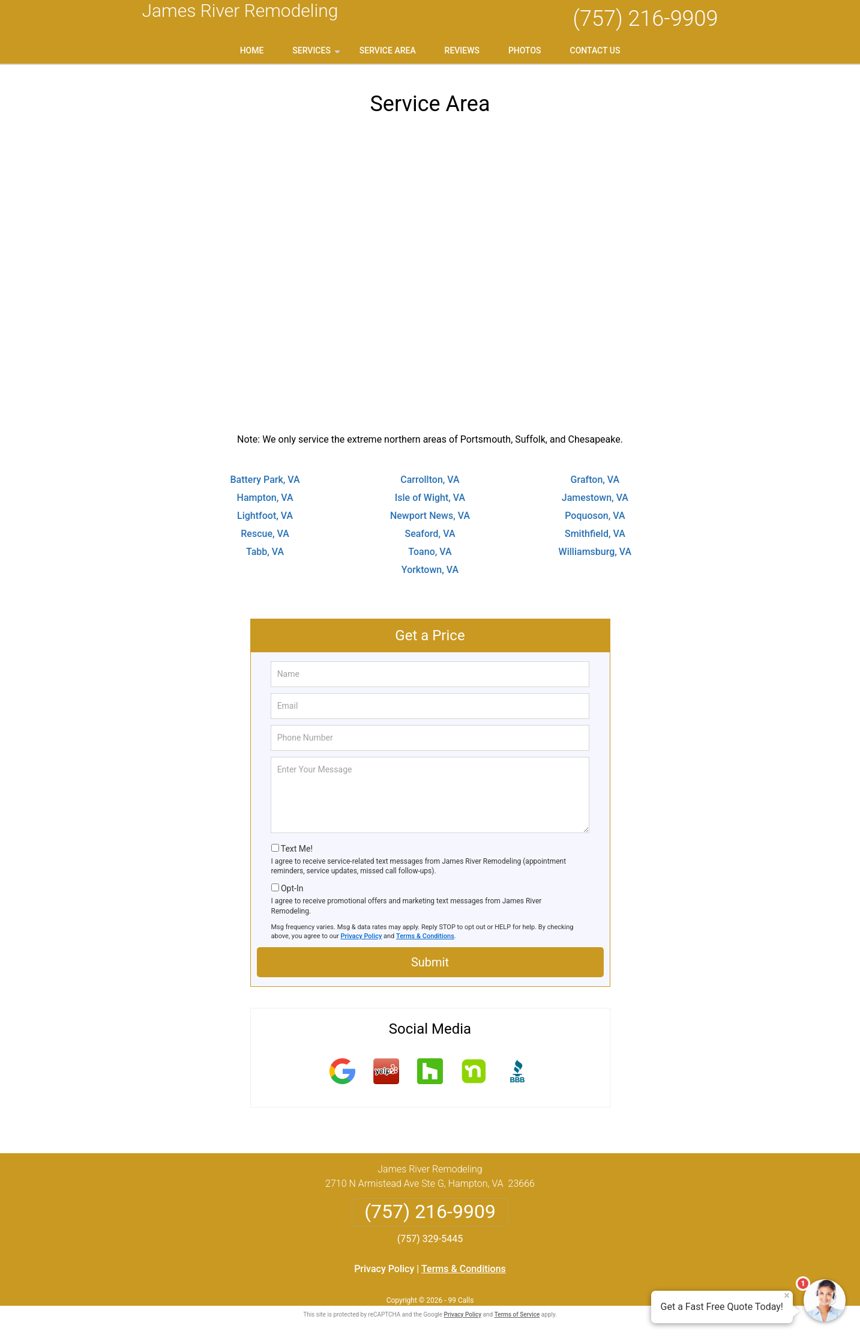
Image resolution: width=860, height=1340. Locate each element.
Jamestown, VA (595, 497)
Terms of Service (517, 1314)
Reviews (462, 50)
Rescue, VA (265, 533)
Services (317, 55)
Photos (524, 50)
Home (252, 50)
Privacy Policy (361, 936)
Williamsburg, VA (595, 551)
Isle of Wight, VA (430, 497)
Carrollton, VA (429, 479)
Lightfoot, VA (265, 515)
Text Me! (297, 848)
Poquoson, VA (595, 515)
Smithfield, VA (595, 533)
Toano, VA (429, 551)
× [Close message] (787, 1296)
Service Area (387, 50)
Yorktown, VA (430, 569)
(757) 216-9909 (645, 18)
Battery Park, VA (264, 479)
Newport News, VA (430, 515)
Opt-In (292, 888)
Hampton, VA (265, 497)
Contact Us (595, 50)
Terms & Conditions (425, 936)
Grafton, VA (595, 479)
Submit (430, 962)
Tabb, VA (265, 551)
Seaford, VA (429, 533)
